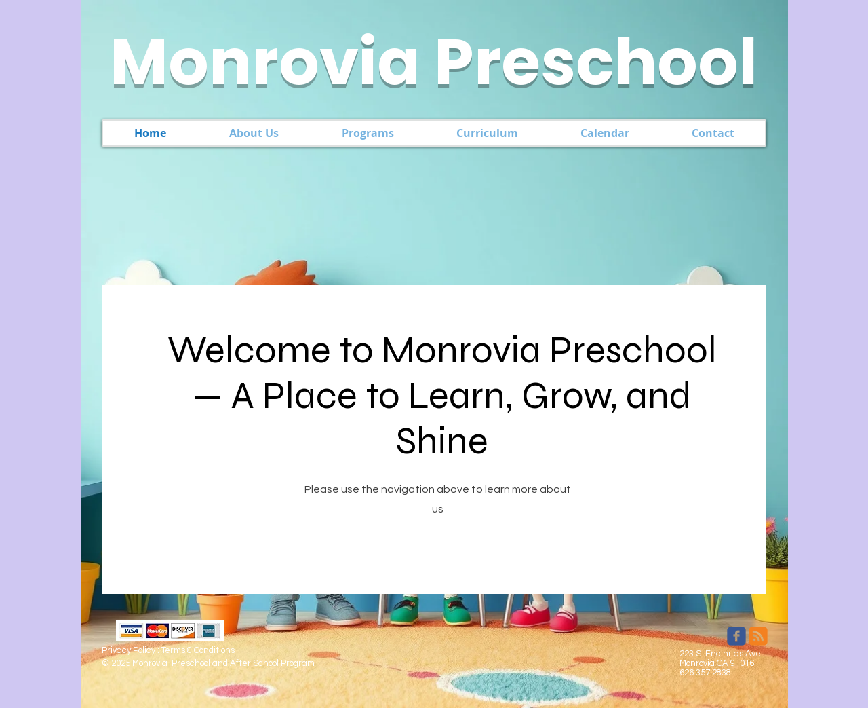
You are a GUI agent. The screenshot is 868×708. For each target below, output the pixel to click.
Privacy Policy (128, 650)
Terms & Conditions (198, 650)
